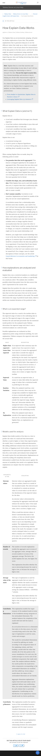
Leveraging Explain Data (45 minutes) (19, 99)
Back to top (20, 734)
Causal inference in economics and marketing (20, 256)
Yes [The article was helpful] (15, 745)
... (30, 14)
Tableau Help (7, 14)
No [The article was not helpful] (21, 745)
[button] (4, 2)
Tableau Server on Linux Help (20, 14)
